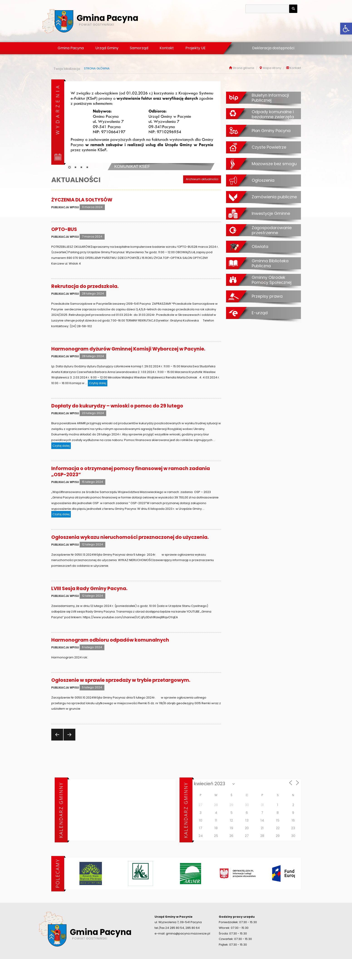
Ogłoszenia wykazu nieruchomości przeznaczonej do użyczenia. (130, 537)
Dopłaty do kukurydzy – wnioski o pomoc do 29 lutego (117, 405)
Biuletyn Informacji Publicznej (270, 97)
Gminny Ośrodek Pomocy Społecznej (271, 280)
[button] (346, 28)
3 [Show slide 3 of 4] (81, 167)
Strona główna (243, 68)
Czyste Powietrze (269, 147)
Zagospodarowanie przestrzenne (272, 230)
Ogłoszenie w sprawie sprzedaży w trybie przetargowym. (120, 680)
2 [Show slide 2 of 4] (75, 167)
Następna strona (69, 740)
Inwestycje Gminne (271, 213)
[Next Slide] (213, 124)
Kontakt (167, 48)
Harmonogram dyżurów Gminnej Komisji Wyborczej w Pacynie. (128, 349)
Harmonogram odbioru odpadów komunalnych (110, 640)
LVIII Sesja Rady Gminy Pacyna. (89, 588)
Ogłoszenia (263, 180)
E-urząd (260, 312)
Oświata (260, 246)
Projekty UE (195, 48)
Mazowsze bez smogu (274, 163)
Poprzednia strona (56, 740)
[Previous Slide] (71, 124)
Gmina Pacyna (71, 48)
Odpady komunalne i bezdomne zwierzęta (273, 114)
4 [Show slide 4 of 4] (87, 167)
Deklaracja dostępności (273, 48)
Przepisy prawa (267, 296)
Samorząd (139, 48)
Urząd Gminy (106, 48)
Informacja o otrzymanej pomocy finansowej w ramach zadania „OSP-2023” (130, 471)
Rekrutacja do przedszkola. (84, 286)
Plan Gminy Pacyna (271, 130)
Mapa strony (272, 68)
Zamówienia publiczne (274, 196)
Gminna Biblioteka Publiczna (270, 263)
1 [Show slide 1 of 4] (69, 167)
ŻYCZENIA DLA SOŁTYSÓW (81, 199)
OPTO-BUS (64, 229)
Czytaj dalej (98, 382)
